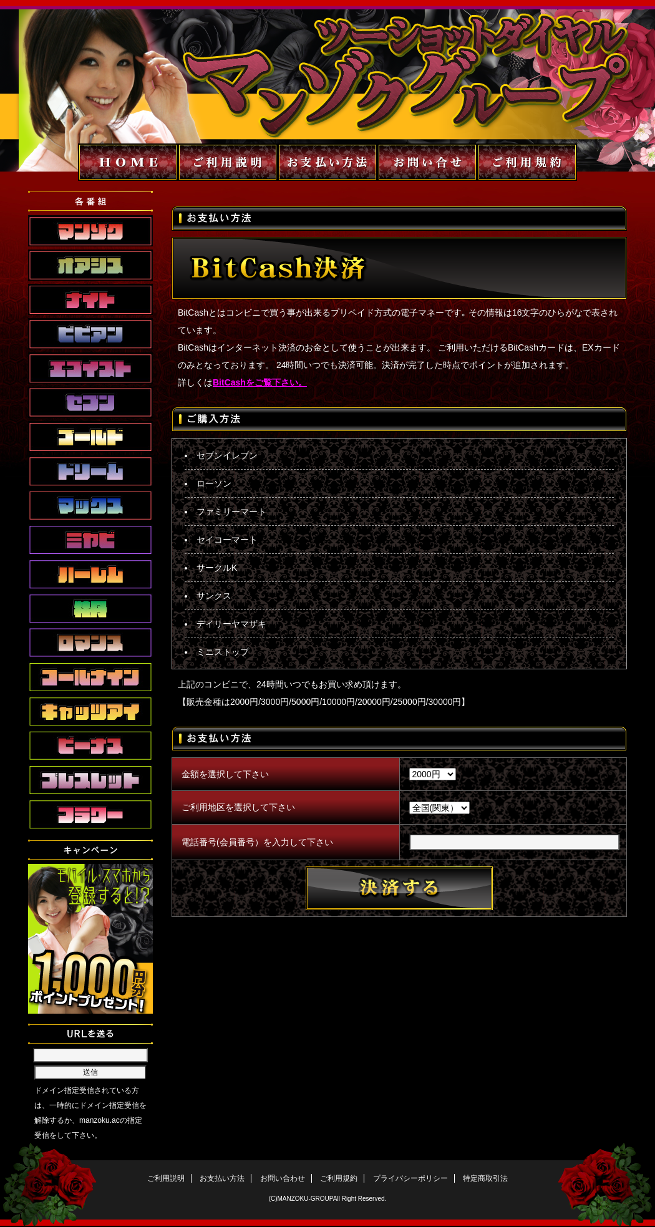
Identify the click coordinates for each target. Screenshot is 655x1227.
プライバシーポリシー (410, 1178)
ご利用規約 (338, 1178)
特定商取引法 (485, 1178)
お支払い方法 (222, 1178)
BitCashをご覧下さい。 (260, 382)
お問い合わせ (282, 1178)
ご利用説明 (166, 1178)
